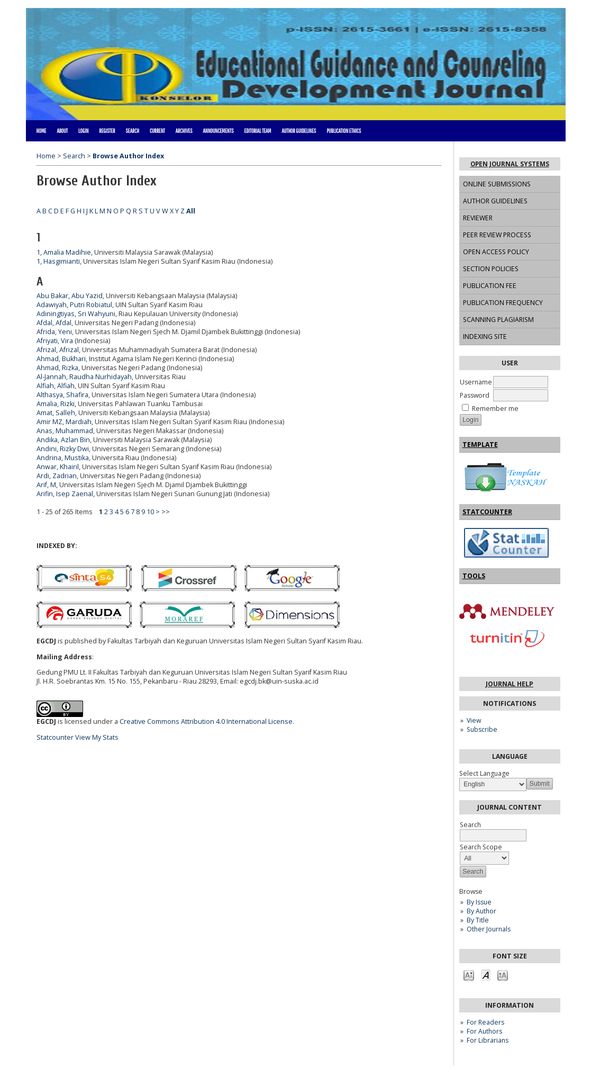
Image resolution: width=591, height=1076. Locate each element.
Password (474, 395)
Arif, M (46, 484)
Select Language (484, 773)
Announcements (218, 131)
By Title (478, 920)
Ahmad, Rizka (57, 367)
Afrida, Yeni (54, 331)
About (62, 131)
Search (132, 131)
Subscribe (482, 729)
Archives (184, 131)
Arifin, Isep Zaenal (65, 493)
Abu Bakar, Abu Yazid (70, 295)
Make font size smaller (468, 975)
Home (42, 131)
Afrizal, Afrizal (58, 349)
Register (107, 131)
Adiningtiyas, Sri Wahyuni (76, 313)
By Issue (479, 902)
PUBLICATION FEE (489, 285)
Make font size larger (502, 975)
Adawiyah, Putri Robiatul (74, 304)
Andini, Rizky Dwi (63, 448)
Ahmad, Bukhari (61, 358)
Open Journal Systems (509, 164)
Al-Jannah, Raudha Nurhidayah (84, 376)
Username (476, 382)
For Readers (485, 1022)
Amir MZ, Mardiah (64, 421)
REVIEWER (478, 217)
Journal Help (509, 683)
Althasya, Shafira (62, 394)
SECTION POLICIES (491, 268)
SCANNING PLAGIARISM (498, 319)
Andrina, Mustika (63, 457)
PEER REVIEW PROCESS (497, 234)
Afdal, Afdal (54, 322)
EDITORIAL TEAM (257, 131)
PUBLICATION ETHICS (343, 131)
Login (83, 131)
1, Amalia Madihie (64, 252)
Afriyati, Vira (55, 340)
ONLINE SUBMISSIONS (497, 184)
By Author (481, 911)
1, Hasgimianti (58, 261)
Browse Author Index (128, 155)
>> (165, 511)
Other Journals (489, 929)
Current (157, 131)
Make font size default (485, 975)
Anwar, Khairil (58, 466)
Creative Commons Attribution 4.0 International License (206, 721)
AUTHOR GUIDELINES (495, 200)
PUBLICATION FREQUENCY (503, 302)
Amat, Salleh (56, 412)
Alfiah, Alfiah (56, 385)
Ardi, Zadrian (57, 475)
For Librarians (487, 1040)
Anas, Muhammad (65, 430)
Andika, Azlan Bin (63, 439)
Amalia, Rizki (56, 403)
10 (150, 511)
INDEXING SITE (485, 336)
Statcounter (55, 737)
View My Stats (97, 737)
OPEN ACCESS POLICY (496, 251)
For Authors (484, 1031)
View (474, 720)
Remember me (495, 408)
